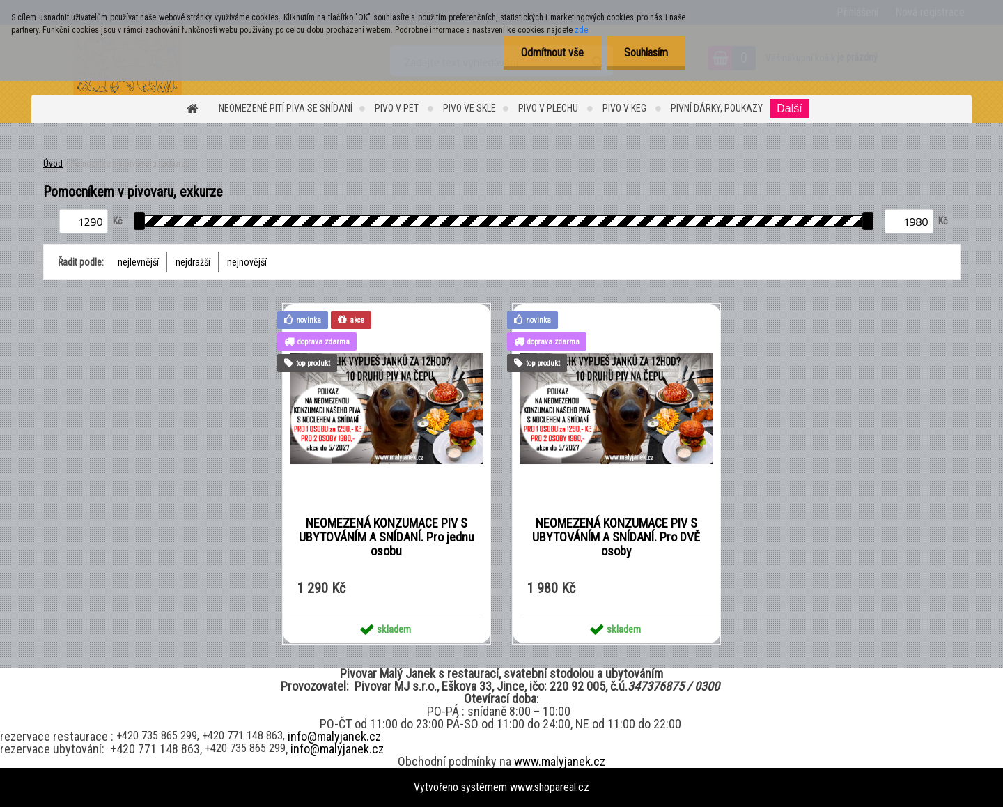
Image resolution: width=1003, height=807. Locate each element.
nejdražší (193, 262)
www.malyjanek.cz (559, 761)
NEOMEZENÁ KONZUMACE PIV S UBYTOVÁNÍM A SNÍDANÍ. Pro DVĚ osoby (616, 537)
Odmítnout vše (552, 52)
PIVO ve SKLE (469, 108)
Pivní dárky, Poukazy (717, 108)
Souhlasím (646, 52)
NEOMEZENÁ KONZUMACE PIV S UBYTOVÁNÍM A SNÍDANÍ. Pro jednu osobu (386, 537)
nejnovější (247, 262)
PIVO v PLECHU (549, 108)
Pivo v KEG (625, 108)
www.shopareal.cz (549, 787)
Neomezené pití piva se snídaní (285, 108)
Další (789, 108)
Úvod (53, 163)
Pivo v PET (398, 108)
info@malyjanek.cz (334, 736)
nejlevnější (138, 262)
